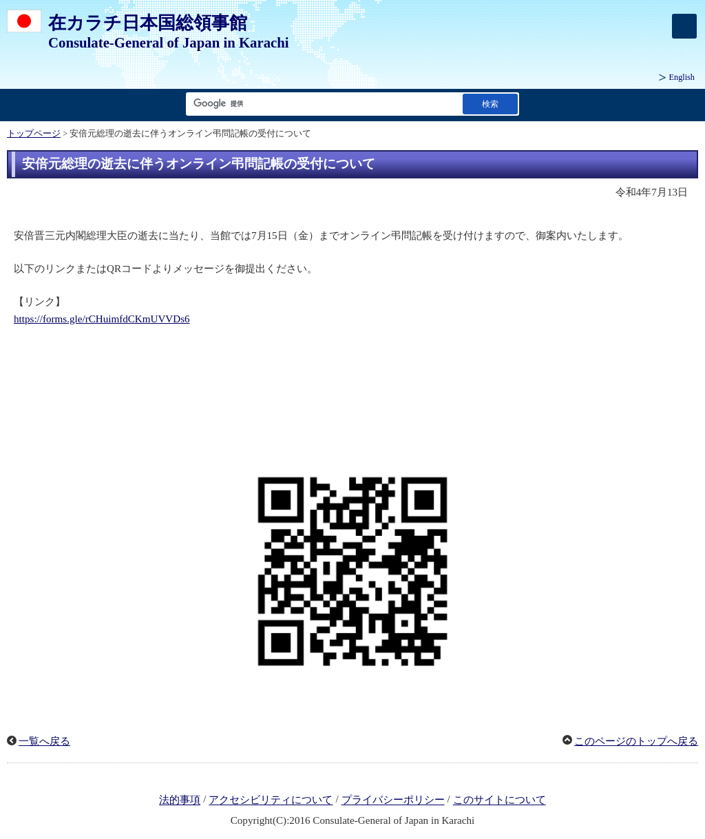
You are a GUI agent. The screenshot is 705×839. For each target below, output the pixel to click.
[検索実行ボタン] (490, 104)
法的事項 (179, 800)
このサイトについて (499, 800)
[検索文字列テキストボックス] (321, 104)
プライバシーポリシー (393, 800)
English (682, 77)
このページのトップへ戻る (636, 741)
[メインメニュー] (684, 26)
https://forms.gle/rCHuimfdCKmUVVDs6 (102, 318)
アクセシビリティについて (271, 800)
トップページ (34, 133)
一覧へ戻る (44, 741)
